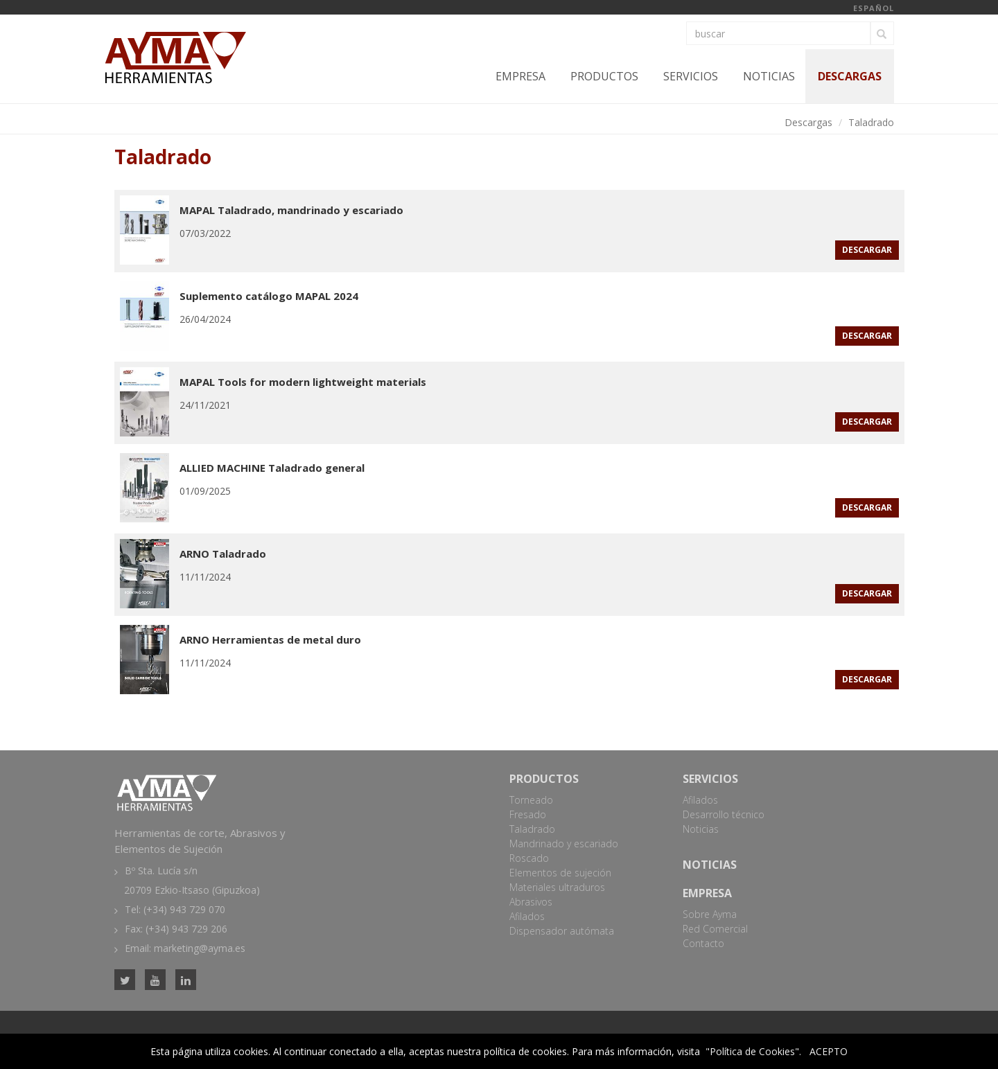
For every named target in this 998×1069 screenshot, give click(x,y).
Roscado (529, 858)
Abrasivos (530, 901)
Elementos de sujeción (560, 872)
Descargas (850, 76)
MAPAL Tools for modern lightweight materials (303, 382)
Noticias (769, 76)
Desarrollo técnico (723, 814)
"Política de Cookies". (753, 1051)
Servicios (690, 76)
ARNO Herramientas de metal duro (270, 639)
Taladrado (871, 122)
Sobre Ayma (710, 914)
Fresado (527, 814)
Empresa (520, 76)
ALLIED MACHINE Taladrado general (272, 468)
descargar (867, 250)
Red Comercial (715, 928)
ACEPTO (828, 1051)
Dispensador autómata (561, 930)
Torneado (531, 799)
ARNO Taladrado (223, 553)
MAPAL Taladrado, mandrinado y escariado (291, 210)
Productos (604, 76)
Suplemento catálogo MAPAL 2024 (269, 296)
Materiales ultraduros (557, 887)
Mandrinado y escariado (563, 843)
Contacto (703, 943)
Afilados (527, 916)
